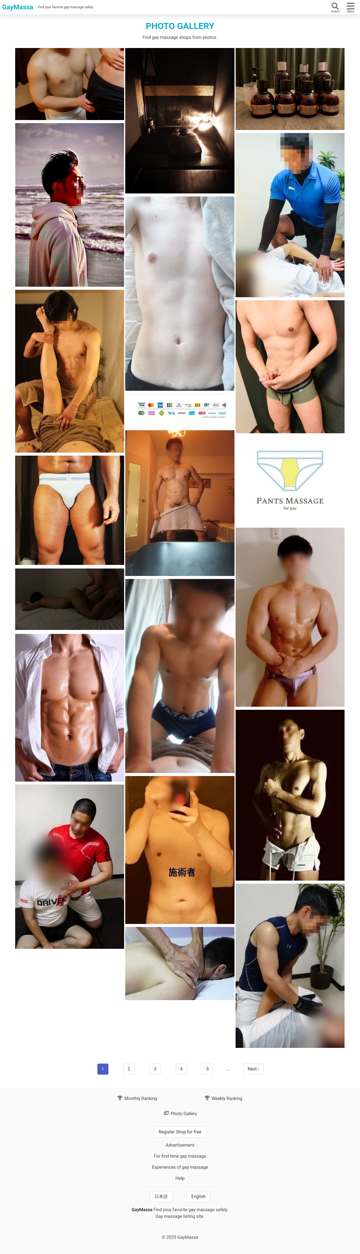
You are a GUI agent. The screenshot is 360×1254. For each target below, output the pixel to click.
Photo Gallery (180, 1113)
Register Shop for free (180, 1132)
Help (180, 1178)
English (198, 1196)
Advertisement (180, 1145)
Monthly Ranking (137, 1098)
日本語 (161, 1196)
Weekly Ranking (223, 1098)
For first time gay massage (180, 1156)
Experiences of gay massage (180, 1167)
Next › (253, 1069)
